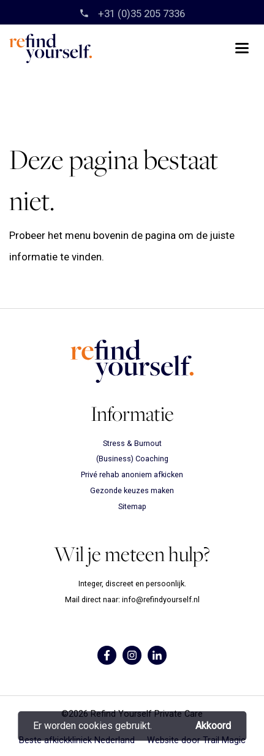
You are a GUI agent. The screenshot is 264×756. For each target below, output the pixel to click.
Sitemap (132, 506)
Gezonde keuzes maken (132, 490)
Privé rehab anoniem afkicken (132, 474)
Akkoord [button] (213, 725)
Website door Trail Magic (196, 740)
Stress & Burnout (132, 443)
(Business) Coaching (132, 458)
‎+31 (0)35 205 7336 (140, 13)
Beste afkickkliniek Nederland (77, 740)
